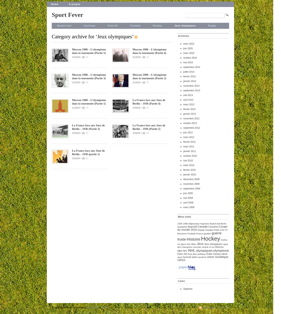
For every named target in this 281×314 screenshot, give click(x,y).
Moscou (219, 247)
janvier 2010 (189, 174)
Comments (223, 307)
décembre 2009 (191, 179)
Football (135, 25)
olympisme (221, 250)
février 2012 (189, 142)
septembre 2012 (191, 128)
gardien (207, 233)
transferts (201, 257)
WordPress (93, 307)
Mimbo (105, 307)
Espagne (209, 230)
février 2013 (189, 109)
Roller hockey (213, 254)
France (199, 233)
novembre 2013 (191, 85)
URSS (181, 260)
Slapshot (187, 289)
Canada (202, 226)
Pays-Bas (192, 254)
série (194, 257)
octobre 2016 (190, 57)
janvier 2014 (189, 81)
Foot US (113, 25)
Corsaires (213, 226)
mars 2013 (188, 104)
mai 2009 (188, 198)
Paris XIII (182, 254)
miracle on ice (208, 247)
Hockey (157, 25)
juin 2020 (188, 48)
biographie (182, 227)
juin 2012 (188, 132)
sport (179, 257)
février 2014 (189, 76)
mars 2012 (188, 137)
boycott (192, 226)
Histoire (193, 239)
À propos (74, 4)
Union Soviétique (217, 257)
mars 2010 (188, 165)
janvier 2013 (189, 114)
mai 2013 (188, 95)
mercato (197, 247)
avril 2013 (188, 100)
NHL (191, 250)
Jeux (200, 243)
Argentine (204, 224)
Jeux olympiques (185, 25)
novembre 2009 (191, 184)
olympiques (204, 250)
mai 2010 (188, 160)
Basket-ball (64, 25)
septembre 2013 (191, 90)
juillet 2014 (188, 71)
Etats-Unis (219, 230)
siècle (224, 254)
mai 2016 (188, 62)
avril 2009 (188, 202)
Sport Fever (67, 14)
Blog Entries (209, 307)
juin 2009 (188, 193)
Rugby (212, 25)
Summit (187, 257)
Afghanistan (194, 224)
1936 (179, 224)
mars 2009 (188, 207)
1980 (185, 224)
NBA (179, 251)
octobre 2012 (190, 123)
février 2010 (189, 170)
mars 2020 (188, 53)
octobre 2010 (190, 156)
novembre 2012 (191, 118)
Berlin (223, 224)
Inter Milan (191, 244)
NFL (185, 251)
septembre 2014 (191, 67)
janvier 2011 (189, 151)
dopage (201, 230)
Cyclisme (89, 25)
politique (201, 254)
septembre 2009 (191, 188)
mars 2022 (188, 43)
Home (54, 4)
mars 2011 (188, 146)
